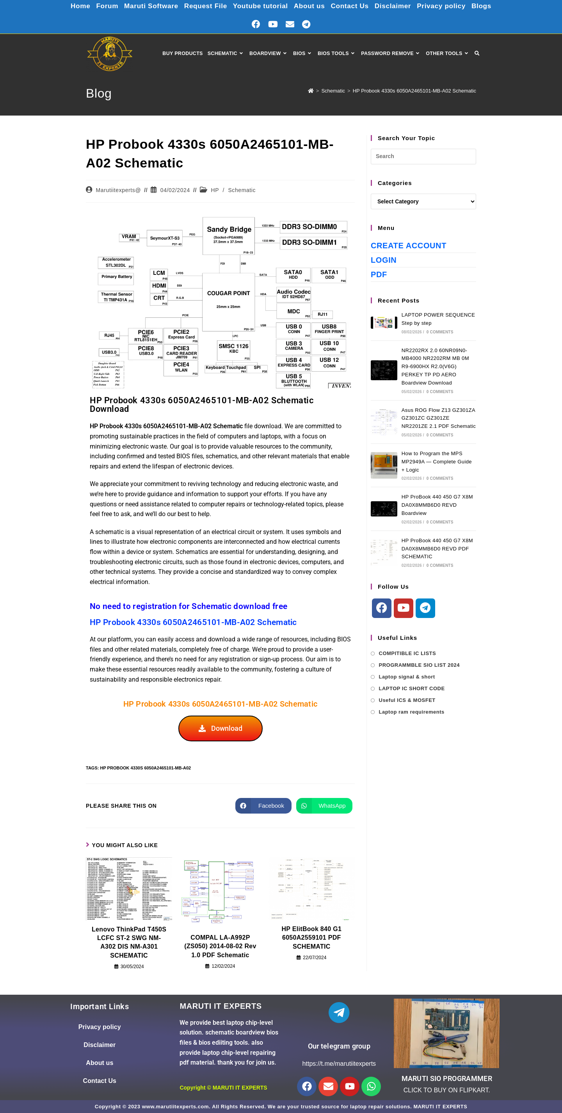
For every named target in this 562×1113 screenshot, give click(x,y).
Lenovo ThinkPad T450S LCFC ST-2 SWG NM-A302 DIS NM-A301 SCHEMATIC (129, 942)
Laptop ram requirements (412, 712)
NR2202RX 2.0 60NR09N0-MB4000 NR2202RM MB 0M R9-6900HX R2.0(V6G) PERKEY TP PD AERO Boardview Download (435, 366)
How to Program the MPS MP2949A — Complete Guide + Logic (437, 462)
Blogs (488, 6)
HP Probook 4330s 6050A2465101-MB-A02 (145, 768)
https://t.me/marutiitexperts (339, 1063)
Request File (203, 6)
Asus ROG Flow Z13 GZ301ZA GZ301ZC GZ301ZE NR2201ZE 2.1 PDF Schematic (439, 418)
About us (310, 6)
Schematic (242, 190)
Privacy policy (447, 6)
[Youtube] (403, 608)
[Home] (311, 91)
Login (384, 260)
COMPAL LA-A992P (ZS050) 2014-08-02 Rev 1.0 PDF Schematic (220, 946)
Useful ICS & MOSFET (407, 700)
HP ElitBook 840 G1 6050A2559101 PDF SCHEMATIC (312, 938)
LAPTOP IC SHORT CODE (412, 688)
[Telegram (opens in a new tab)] (306, 24)
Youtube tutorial (259, 6)
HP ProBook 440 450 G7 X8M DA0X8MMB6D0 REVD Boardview (437, 505)
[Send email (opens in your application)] (290, 24)
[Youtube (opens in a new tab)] (273, 24)
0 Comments (440, 332)
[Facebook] (381, 608)
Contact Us (352, 6)
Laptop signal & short (407, 677)
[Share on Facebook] (263, 806)
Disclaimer (397, 6)
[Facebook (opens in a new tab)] (256, 24)
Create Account (408, 245)
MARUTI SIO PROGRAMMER (447, 1078)
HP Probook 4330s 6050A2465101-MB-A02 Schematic (414, 91)
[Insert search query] (423, 156)
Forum (101, 6)
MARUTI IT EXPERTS (240, 1088)
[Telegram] (425, 608)
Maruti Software (147, 6)
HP (215, 190)
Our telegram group (339, 1046)
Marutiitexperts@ (118, 190)
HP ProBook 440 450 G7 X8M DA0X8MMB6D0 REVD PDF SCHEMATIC (437, 549)
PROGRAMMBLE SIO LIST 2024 (419, 665)
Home (74, 6)
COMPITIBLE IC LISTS (407, 653)
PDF (379, 274)
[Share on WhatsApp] (324, 806)
